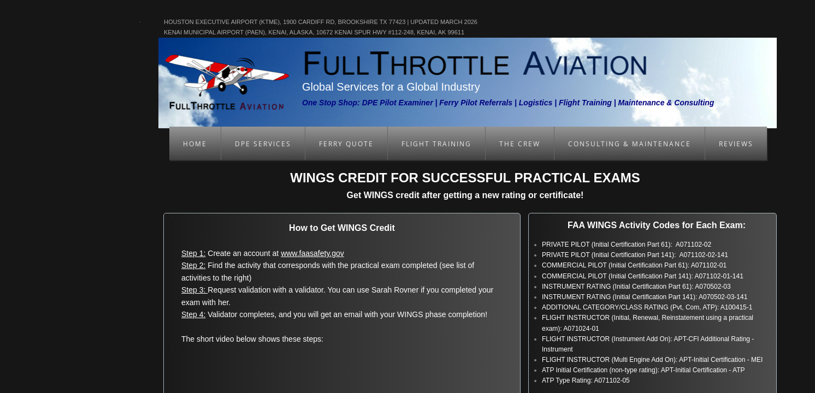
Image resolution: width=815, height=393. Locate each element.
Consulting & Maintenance (629, 143)
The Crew (519, 143)
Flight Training (436, 143)
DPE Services (263, 143)
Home (195, 143)
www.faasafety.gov (312, 253)
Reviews (736, 143)
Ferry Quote (346, 143)
